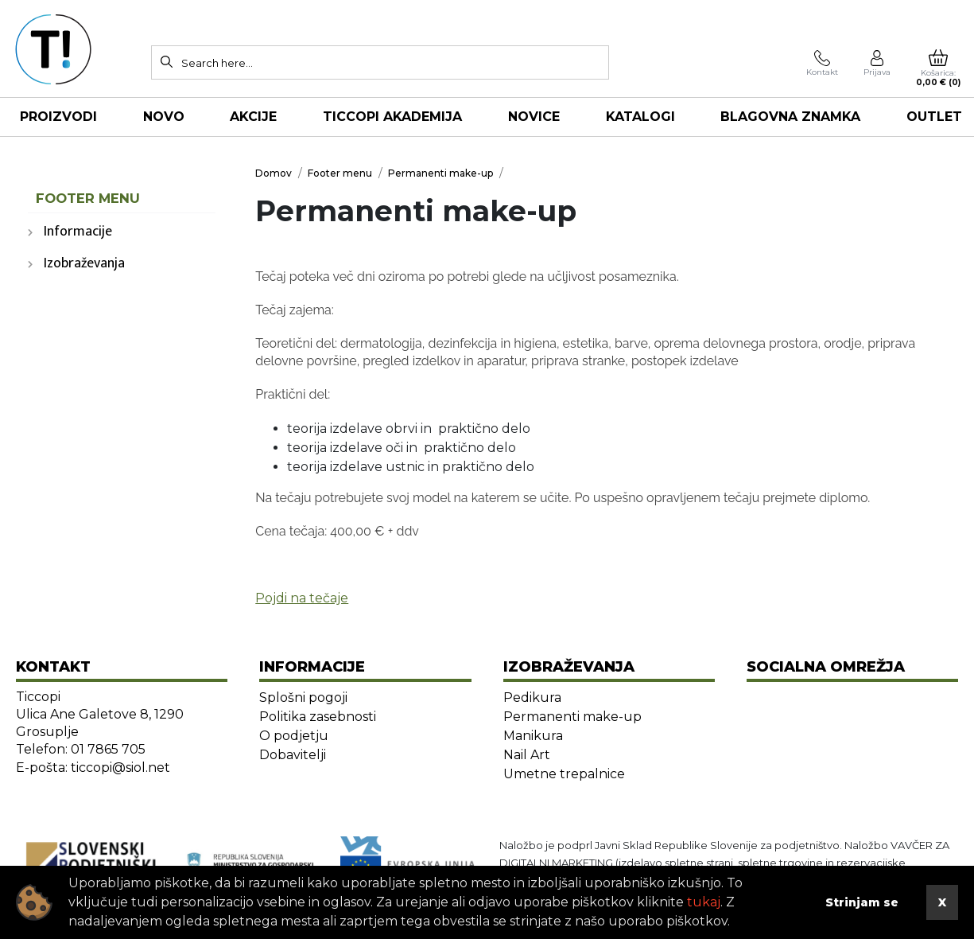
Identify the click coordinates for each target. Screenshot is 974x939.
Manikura (533, 735)
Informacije (78, 232)
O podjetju (293, 735)
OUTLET (934, 116)
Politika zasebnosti (317, 716)
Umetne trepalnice (564, 773)
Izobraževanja (84, 263)
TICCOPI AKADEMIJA (392, 116)
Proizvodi (58, 116)
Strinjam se (861, 902)
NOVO (163, 116)
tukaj (703, 902)
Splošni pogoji (303, 697)
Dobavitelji (292, 754)
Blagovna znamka (790, 116)
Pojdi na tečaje (301, 598)
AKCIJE (253, 116)
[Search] (167, 61)
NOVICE (534, 116)
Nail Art (526, 754)
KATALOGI (640, 116)
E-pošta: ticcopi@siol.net (93, 767)
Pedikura (532, 697)
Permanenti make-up (572, 716)
